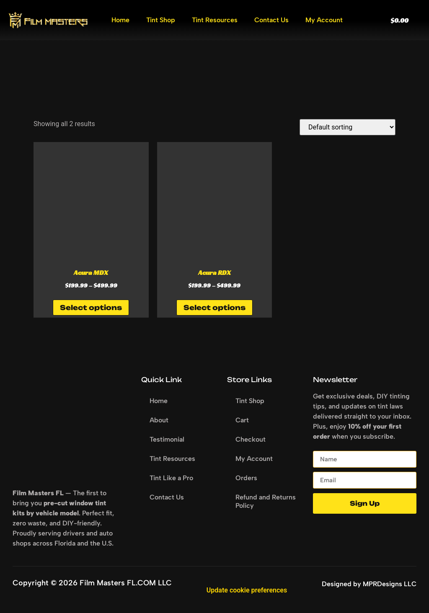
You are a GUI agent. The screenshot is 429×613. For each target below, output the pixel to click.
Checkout (250, 439)
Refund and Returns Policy (265, 501)
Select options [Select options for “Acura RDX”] (214, 307)
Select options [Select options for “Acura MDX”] (91, 307)
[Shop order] (347, 127)
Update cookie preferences (247, 590)
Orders (246, 478)
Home (120, 20)
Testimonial (167, 439)
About (159, 420)
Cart (242, 420)
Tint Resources (215, 20)
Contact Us (271, 20)
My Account (324, 20)
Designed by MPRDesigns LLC (369, 584)
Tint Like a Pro (171, 478)
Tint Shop (160, 20)
